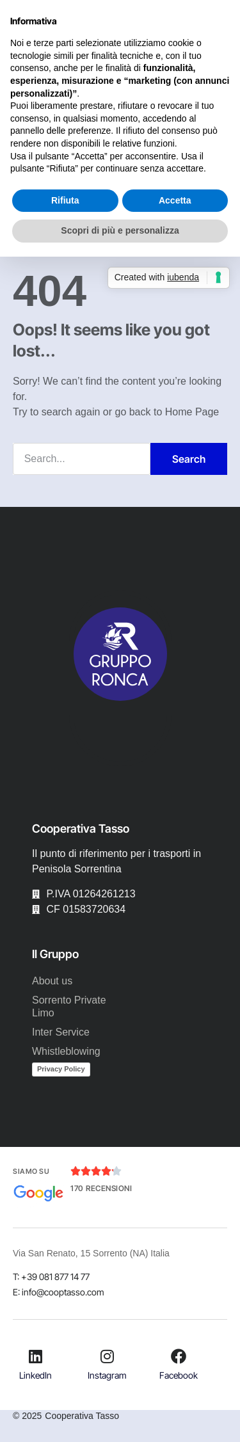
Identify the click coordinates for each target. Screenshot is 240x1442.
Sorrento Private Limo (69, 1006)
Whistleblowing (66, 1051)
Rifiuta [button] (65, 200)
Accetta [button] (175, 200)
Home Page (192, 411)
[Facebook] (178, 1356)
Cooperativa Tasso (82, 1416)
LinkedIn (35, 1375)
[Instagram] (107, 1356)
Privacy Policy (61, 1069)
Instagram (107, 1375)
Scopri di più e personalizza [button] (120, 230)
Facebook (178, 1375)
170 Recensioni (101, 1188)
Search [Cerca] (188, 459)
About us (52, 980)
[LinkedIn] (36, 1356)
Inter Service (61, 1032)
